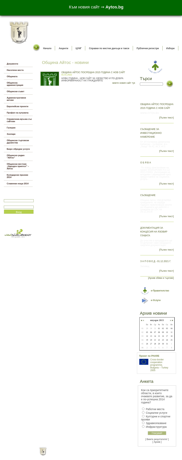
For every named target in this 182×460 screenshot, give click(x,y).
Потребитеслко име (15, 197)
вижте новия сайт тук (123, 83)
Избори (170, 48)
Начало (47, 48)
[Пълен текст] (166, 118)
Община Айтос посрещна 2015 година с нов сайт (93, 72)
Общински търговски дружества (18, 141)
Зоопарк (11, 134)
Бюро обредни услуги (18, 149)
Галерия (11, 128)
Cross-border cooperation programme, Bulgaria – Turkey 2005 (159, 365)
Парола (8, 204)
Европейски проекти (17, 106)
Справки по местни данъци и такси (109, 48)
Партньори (94, 454)
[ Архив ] (157, 442)
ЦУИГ (79, 48)
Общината (12, 76)
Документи (12, 64)
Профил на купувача (17, 113)
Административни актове (16, 99)
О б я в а (145, 162)
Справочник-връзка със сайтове (19, 120)
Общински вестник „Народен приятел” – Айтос (18, 166)
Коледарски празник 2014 (17, 176)
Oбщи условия (76, 454)
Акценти (63, 48)
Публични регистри (148, 48)
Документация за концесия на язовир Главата (153, 232)
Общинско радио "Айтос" (16, 156)
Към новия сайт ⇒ (96, 7)
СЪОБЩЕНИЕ (148, 195)
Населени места (15, 70)
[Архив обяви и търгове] (161, 278)
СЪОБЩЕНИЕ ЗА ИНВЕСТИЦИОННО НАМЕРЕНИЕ (151, 133)
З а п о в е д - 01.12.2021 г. (155, 261)
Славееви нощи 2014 (17, 183)
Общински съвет (15, 91)
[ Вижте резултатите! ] (157, 439)
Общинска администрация (15, 84)
